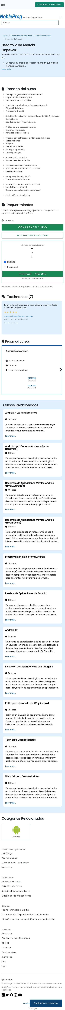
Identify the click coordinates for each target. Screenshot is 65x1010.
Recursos (7, 867)
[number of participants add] (32, 257)
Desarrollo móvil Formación (21, 36)
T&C (4, 966)
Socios (5, 942)
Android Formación (43, 36)
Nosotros (7, 933)
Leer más (6, 69)
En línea (11, 261)
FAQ (4, 961)
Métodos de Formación (15, 862)
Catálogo (7, 853)
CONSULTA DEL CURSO (32, 227)
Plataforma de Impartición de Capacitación (28, 919)
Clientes (7, 947)
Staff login (32, 1008)
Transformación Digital (16, 909)
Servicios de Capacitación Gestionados (25, 914)
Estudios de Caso (12, 886)
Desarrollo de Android (13, 39)
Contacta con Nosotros (49, 4)
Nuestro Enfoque (12, 881)
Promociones (9, 858)
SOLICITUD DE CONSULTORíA (32, 235)
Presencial (12, 267)
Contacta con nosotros (46, 1003)
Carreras (7, 956)
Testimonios (9, 952)
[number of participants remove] (32, 249)
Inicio (5, 36)
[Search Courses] (30, 22)
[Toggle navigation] (62, 17)
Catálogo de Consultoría (16, 895)
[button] (60, 369)
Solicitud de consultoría (16, 891)
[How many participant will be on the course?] (32, 253)
